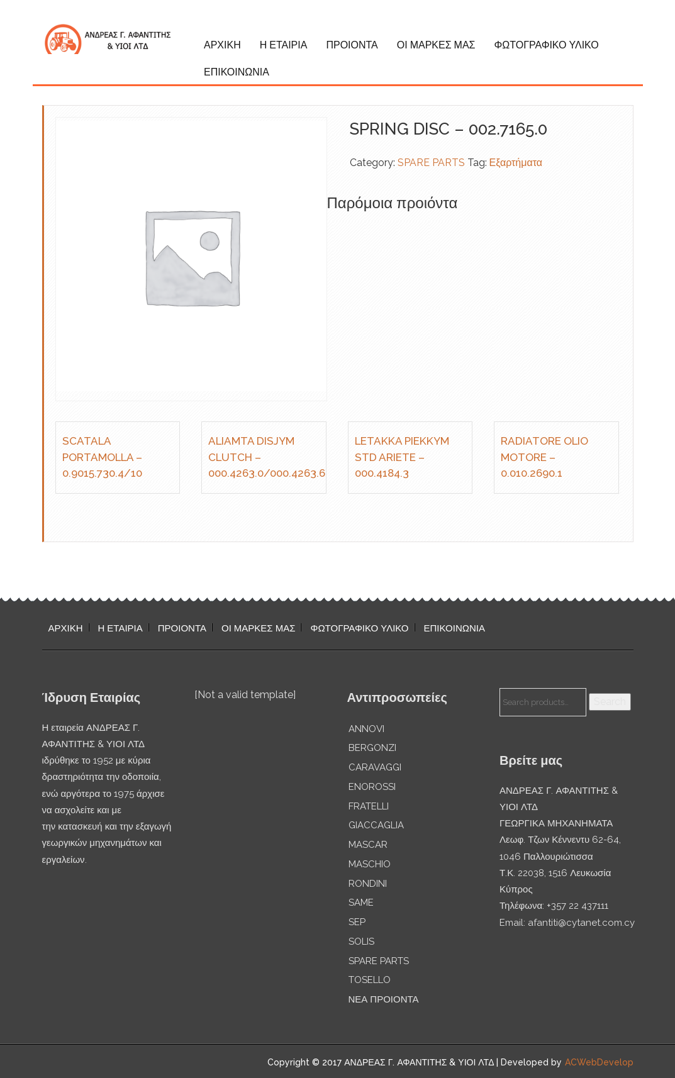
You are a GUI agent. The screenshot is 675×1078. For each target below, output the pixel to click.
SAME (361, 902)
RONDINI (368, 883)
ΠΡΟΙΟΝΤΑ (351, 45)
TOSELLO (370, 980)
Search (610, 702)
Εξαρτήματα (516, 163)
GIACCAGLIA (376, 825)
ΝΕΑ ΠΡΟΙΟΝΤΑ (384, 999)
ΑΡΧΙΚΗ (222, 45)
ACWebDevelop (599, 1062)
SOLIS (361, 941)
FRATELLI (369, 806)
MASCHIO (370, 864)
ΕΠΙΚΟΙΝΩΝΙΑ (236, 72)
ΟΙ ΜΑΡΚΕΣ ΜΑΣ (436, 45)
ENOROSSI (372, 786)
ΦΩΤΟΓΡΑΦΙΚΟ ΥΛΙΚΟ (546, 45)
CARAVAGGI (375, 767)
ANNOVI (366, 729)
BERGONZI (372, 747)
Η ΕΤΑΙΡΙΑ (284, 45)
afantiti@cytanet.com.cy (581, 922)
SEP (357, 922)
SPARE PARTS (431, 163)
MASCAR (368, 844)
